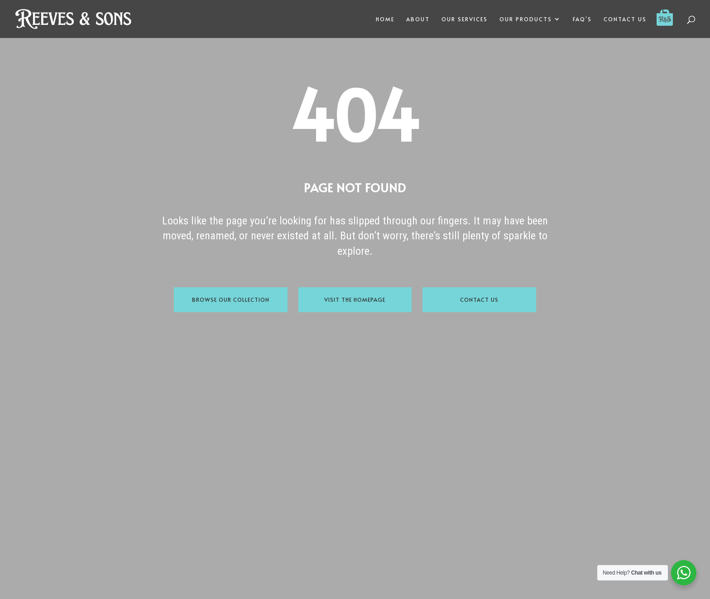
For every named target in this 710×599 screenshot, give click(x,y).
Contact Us (479, 299)
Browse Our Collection (230, 299)
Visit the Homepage (354, 299)
